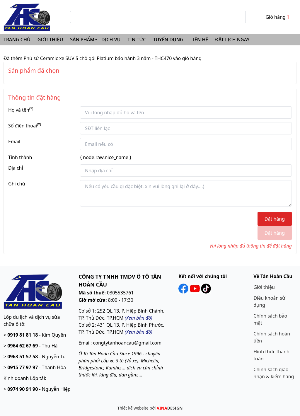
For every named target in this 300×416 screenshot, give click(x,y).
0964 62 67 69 (22, 345)
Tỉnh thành (20, 157)
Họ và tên (20, 109)
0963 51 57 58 (22, 356)
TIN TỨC (136, 39)
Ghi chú (16, 183)
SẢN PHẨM (82, 39)
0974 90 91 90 (22, 389)
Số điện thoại (24, 125)
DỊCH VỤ (110, 39)
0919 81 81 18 (22, 335)
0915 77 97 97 (22, 367)
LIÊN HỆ (199, 39)
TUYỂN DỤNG (168, 39)
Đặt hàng (275, 219)
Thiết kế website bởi (150, 408)
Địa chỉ (15, 168)
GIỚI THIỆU (50, 39)
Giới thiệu (264, 287)
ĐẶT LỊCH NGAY (232, 39)
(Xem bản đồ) (138, 318)
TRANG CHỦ (17, 39)
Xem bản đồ (138, 332)
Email (14, 141)
